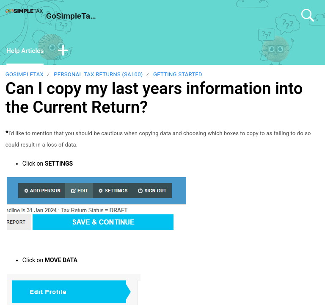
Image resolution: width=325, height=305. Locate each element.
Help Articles (26, 51)
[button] (65, 52)
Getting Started (177, 75)
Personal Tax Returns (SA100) (98, 75)
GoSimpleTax (25, 75)
